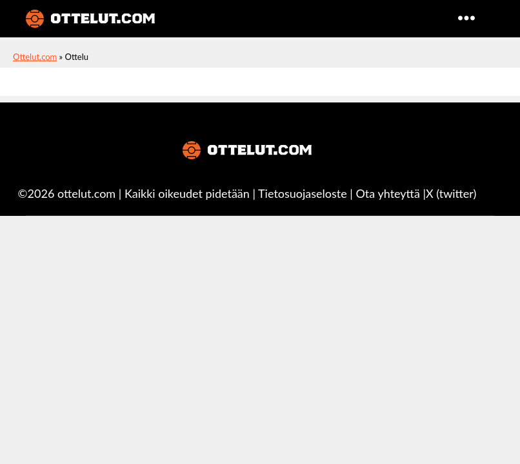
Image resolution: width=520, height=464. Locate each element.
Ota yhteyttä (388, 193)
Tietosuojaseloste (302, 193)
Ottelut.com (35, 57)
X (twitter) (451, 193)
